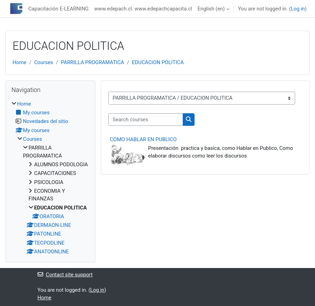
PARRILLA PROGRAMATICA (92, 62)
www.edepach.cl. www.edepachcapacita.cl (143, 9)
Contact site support (65, 274)
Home (19, 62)
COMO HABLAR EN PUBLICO (143, 139)
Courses (43, 62)
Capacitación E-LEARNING (58, 9)
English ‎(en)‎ (211, 9)
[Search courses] (145, 119)
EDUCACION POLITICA (158, 62)
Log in (298, 9)
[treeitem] (50, 178)
